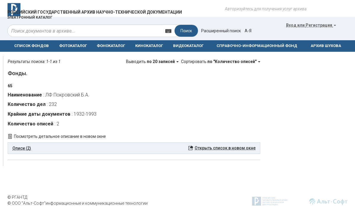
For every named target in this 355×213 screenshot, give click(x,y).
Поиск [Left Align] (186, 30)
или (311, 25)
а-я (248, 30)
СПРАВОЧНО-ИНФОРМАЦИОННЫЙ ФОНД (257, 45)
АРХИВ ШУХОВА (326, 45)
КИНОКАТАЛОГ (149, 45)
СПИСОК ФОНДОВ (31, 45)
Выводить (153, 61)
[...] (85, 31)
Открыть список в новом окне (225, 148)
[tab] (134, 148)
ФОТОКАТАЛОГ (73, 45)
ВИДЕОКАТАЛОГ (188, 45)
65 (10, 85)
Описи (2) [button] (21, 148)
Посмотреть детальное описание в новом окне (60, 136)
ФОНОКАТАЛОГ (111, 45)
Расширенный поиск (221, 30)
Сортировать (220, 61)
